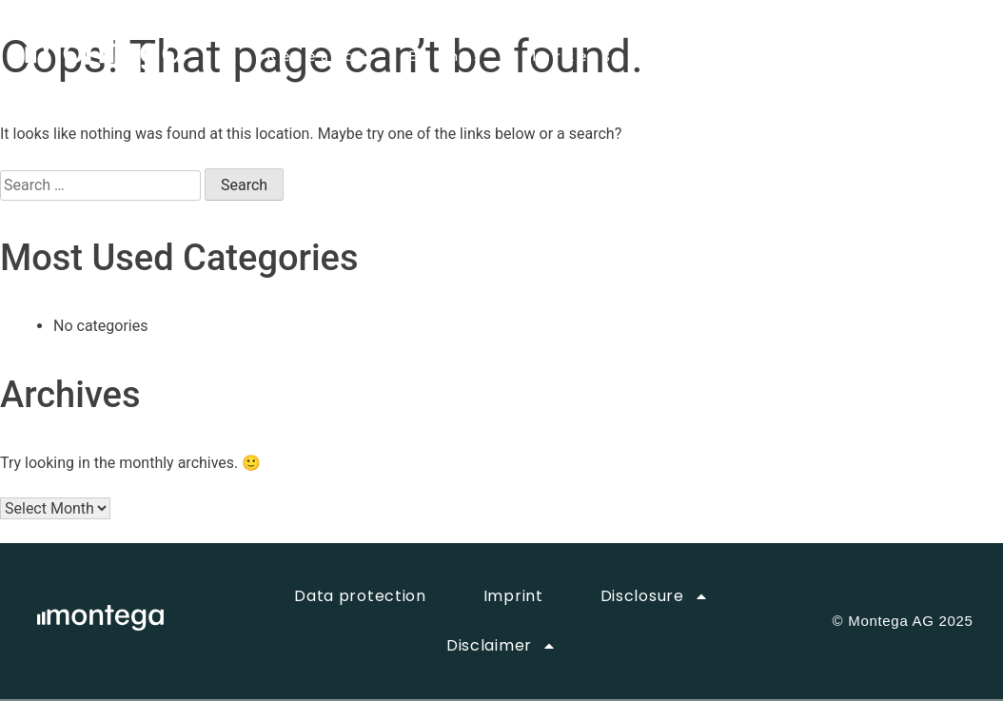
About (688, 57)
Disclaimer (501, 646)
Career (797, 57)
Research (318, 57)
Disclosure (654, 596)
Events (446, 57)
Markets (569, 57)
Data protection (360, 596)
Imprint (513, 596)
